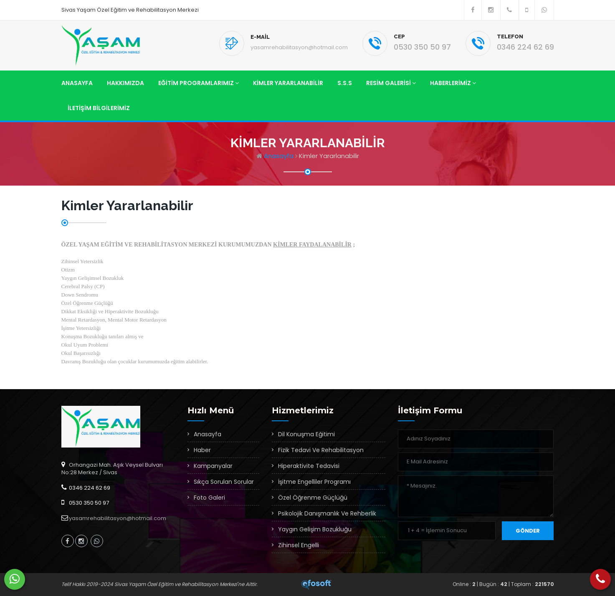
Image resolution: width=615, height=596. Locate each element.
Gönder (528, 531)
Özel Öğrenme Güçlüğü (312, 497)
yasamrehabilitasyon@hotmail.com (299, 47)
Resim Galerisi (391, 83)
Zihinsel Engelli (298, 545)
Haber (202, 450)
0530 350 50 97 (422, 47)
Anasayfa (77, 83)
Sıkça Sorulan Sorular (224, 482)
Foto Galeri (209, 497)
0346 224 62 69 (525, 47)
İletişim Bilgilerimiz (99, 108)
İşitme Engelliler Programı (314, 482)
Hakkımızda (125, 83)
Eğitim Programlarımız (198, 83)
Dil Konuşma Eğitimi (306, 434)
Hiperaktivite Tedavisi (308, 466)
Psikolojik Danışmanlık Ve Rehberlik (327, 513)
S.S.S (344, 83)
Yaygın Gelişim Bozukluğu (315, 529)
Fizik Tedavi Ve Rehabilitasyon (321, 450)
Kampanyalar (213, 466)
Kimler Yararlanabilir (288, 83)
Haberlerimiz (453, 83)
